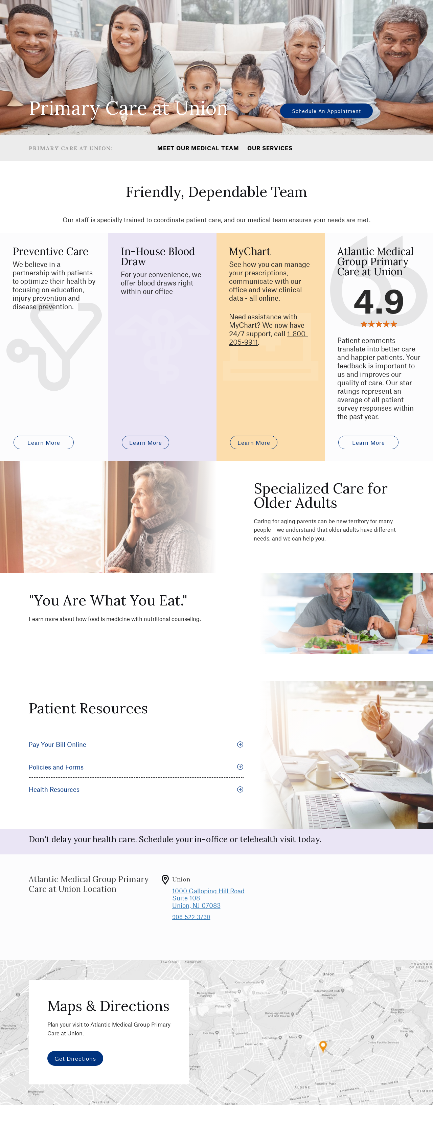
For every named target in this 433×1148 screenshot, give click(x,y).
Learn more (43, 456)
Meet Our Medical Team (198, 147)
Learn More (145, 456)
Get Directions (75, 1073)
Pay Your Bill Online (136, 759)
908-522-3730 (191, 931)
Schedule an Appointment (326, 111)
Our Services (270, 147)
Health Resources (136, 804)
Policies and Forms (136, 781)
